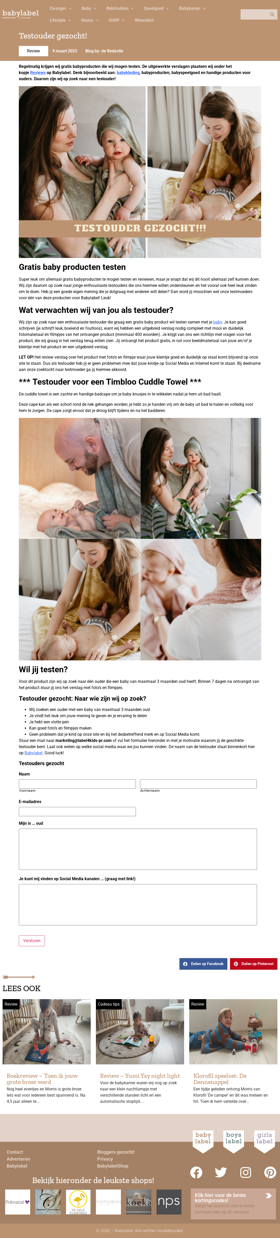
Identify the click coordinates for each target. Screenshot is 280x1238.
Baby (89, 8)
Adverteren (18, 1159)
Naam (24, 774)
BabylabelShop (112, 1166)
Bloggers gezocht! (116, 1152)
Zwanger (60, 8)
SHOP (117, 20)
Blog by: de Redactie (104, 50)
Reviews (38, 72)
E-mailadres (30, 801)
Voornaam (27, 790)
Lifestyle (60, 20)
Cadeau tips (109, 1004)
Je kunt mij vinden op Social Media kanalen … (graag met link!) (77, 878)
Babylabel (33, 752)
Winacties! (144, 20)
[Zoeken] (272, 14)
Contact (15, 1152)
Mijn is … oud (31, 823)
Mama (89, 20)
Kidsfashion (120, 8)
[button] (203, 964)
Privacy (105, 1159)
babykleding (128, 72)
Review (33, 50)
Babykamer (192, 8)
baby (217, 322)
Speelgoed (156, 8)
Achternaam (150, 790)
